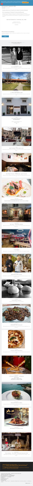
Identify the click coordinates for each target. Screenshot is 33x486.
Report (5, 36)
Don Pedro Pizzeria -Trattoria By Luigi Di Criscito (16, 173)
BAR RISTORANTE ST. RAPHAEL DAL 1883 (16, 19)
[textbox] (16, 121)
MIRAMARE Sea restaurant (16, 324)
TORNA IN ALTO (28, 483)
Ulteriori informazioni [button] (25, 2)
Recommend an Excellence (8, 31)
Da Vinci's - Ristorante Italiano (16, 224)
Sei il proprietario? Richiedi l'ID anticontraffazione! (13, 12)
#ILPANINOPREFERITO (16, 118)
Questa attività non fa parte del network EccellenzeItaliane (15, 10)
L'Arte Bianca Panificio (16, 300)
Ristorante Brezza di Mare (16, 402)
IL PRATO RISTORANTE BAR (16, 92)
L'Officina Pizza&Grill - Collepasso (16, 376)
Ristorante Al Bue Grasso (16, 274)
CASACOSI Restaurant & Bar (16, 199)
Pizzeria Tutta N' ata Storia (16, 350)
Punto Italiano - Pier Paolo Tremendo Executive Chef (16, 453)
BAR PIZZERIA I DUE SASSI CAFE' (16, 148)
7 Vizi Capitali (16, 249)
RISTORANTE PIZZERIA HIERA (16, 428)
